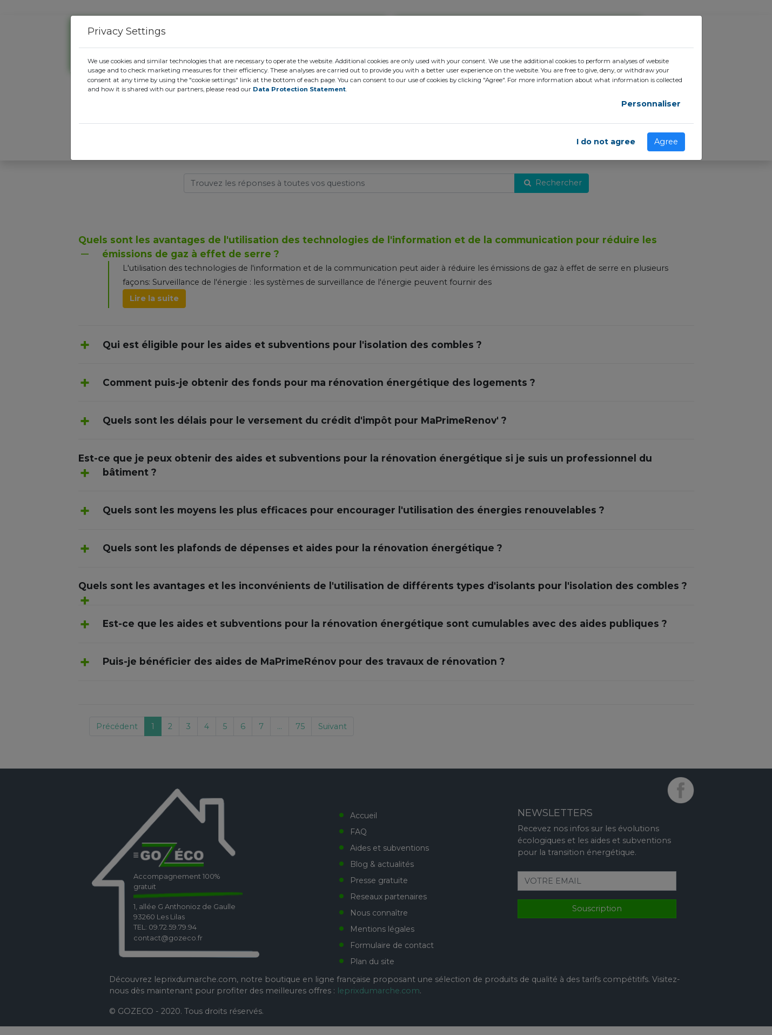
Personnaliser (651, 104)
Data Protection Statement (299, 89)
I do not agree (605, 141)
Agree (666, 141)
